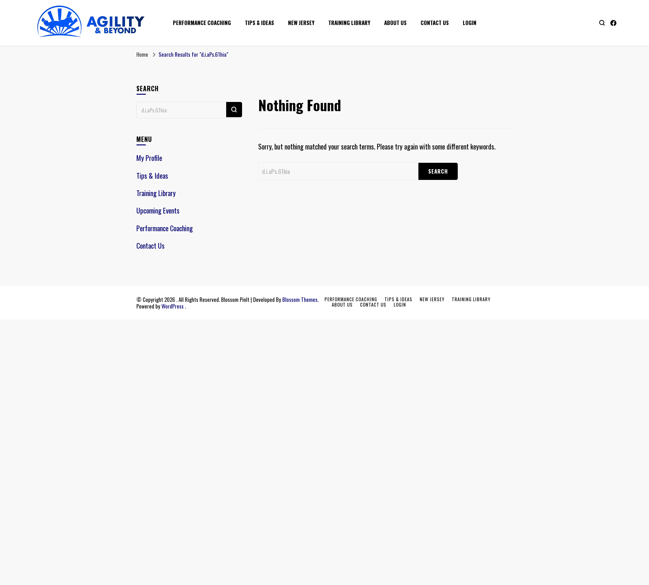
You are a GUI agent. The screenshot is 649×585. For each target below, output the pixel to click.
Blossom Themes (300, 299)
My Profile (149, 158)
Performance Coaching (202, 23)
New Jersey (301, 23)
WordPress (172, 306)
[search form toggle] (602, 22)
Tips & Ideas (259, 23)
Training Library (349, 23)
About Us (395, 23)
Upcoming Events (158, 210)
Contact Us (435, 23)
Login (469, 23)
